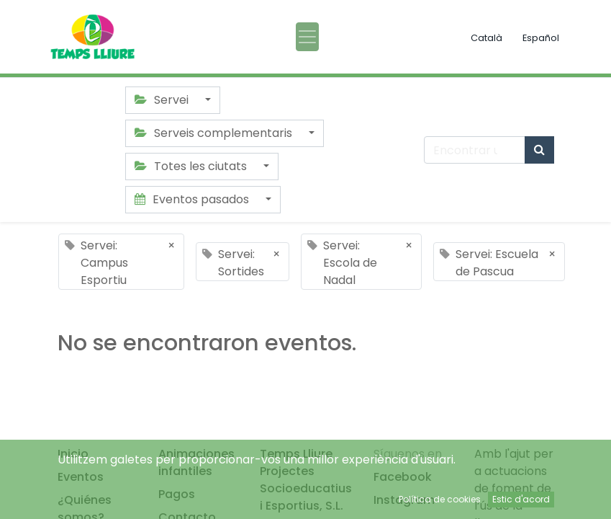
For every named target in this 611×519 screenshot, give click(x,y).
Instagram (404, 500)
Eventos (81, 477)
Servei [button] (163, 100)
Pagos (176, 494)
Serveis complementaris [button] (215, 133)
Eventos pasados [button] (193, 199)
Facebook (403, 477)
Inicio (73, 453)
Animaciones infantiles (196, 462)
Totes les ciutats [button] (192, 166)
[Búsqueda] (539, 150)
